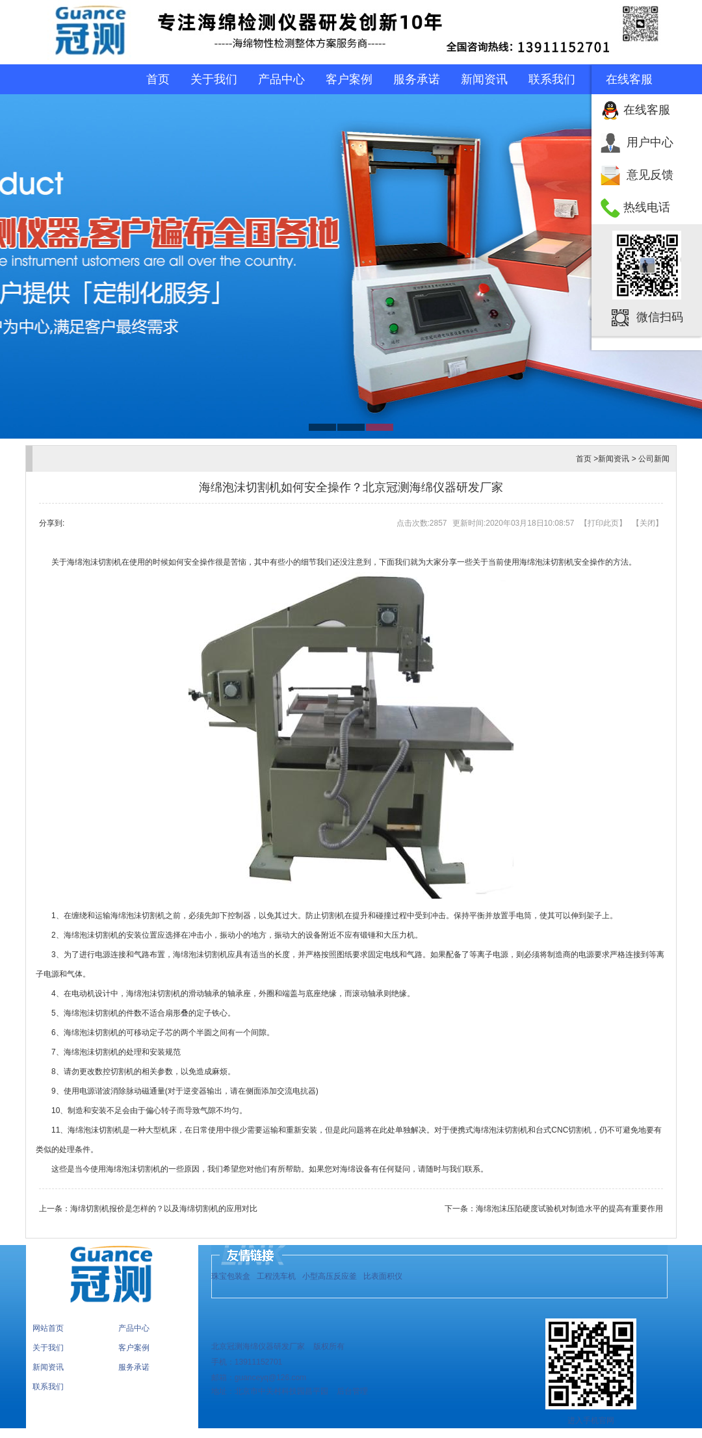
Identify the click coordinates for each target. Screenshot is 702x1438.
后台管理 (351, 1391)
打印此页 (603, 523)
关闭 (647, 523)
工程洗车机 (276, 1276)
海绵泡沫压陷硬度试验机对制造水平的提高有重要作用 (569, 1208)
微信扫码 (659, 317)
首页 (158, 79)
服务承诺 (416, 79)
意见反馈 (650, 174)
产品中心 (281, 79)
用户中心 (650, 142)
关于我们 (213, 79)
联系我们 (551, 79)
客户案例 (349, 79)
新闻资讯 (484, 79)
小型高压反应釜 (329, 1276)
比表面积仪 (382, 1276)
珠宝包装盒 (230, 1276)
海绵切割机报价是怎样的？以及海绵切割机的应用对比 (163, 1208)
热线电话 (646, 207)
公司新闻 (654, 458)
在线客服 (646, 109)
